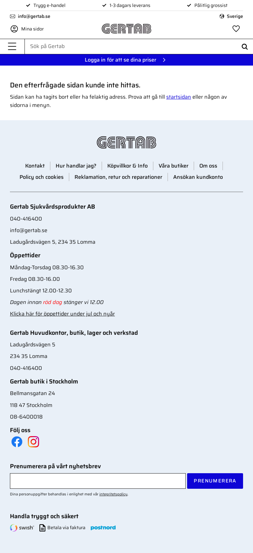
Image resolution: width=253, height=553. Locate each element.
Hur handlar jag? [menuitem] (76, 166)
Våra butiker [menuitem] (173, 166)
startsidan (178, 97)
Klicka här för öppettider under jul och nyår (62, 314)
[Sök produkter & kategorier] (139, 46)
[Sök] (244, 46)
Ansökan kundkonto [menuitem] (198, 177)
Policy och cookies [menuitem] (42, 177)
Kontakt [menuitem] (35, 166)
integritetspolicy (113, 494)
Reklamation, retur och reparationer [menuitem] (118, 177)
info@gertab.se (34, 16)
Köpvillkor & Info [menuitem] (127, 166)
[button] (12, 46)
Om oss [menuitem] (208, 166)
